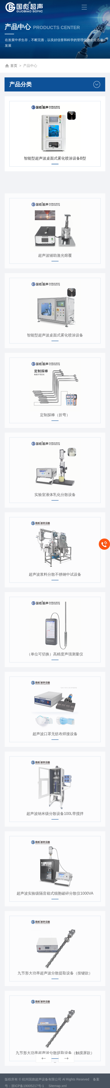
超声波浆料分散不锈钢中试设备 (55, 593)
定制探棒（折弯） (55, 434)
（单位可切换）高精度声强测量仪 (55, 673)
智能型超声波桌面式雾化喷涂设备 (55, 354)
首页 (13, 66)
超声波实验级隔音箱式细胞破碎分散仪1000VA (55, 912)
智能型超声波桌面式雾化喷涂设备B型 (55, 160)
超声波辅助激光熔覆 (55, 275)
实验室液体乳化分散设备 (55, 514)
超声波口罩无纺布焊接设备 (55, 753)
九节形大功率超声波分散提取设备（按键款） (55, 992)
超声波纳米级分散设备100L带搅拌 (55, 833)
